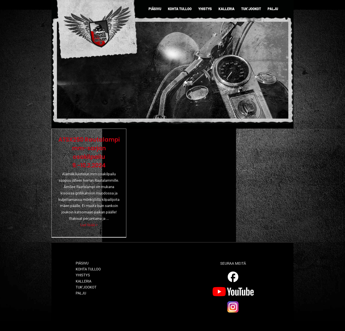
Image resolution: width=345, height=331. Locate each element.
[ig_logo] (233, 302)
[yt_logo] (233, 289)
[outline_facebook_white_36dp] (233, 272)
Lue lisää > (89, 225)
